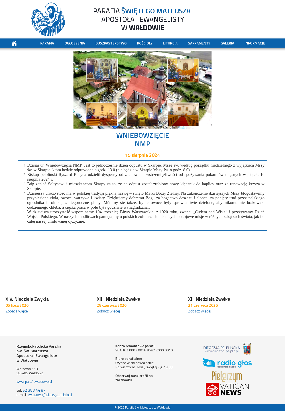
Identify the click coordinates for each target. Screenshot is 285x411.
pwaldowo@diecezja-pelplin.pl (49, 394)
